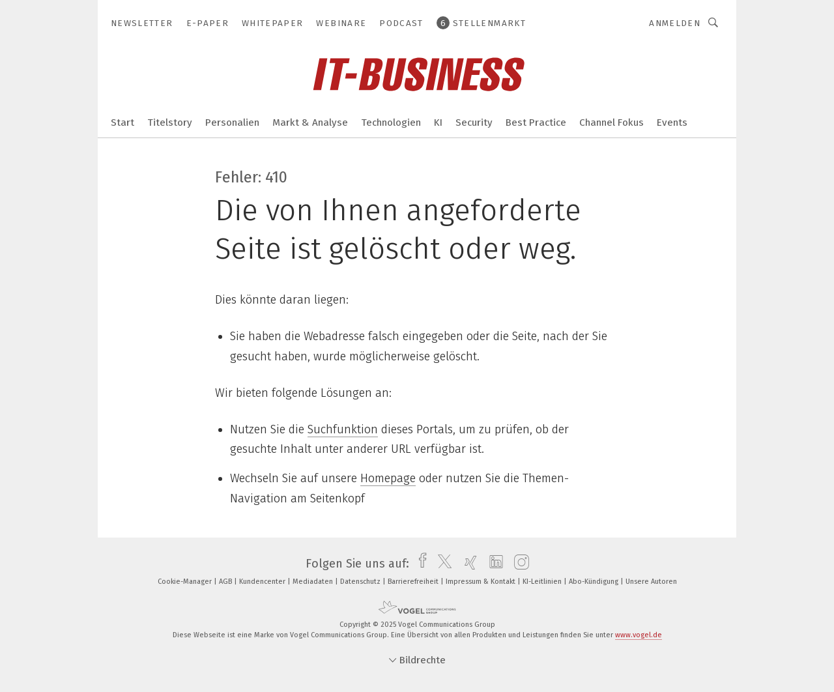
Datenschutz (361, 581)
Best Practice (536, 122)
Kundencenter (263, 581)
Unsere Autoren (651, 581)
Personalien (232, 122)
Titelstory (169, 122)
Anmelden (674, 23)
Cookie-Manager (186, 581)
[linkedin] (493, 563)
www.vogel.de (638, 635)
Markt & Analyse (310, 122)
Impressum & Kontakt (481, 581)
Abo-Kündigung (594, 581)
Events (672, 122)
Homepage (388, 478)
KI (438, 122)
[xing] (467, 563)
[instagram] (518, 563)
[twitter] (441, 563)
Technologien (391, 122)
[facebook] (419, 563)
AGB (226, 581)
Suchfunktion (343, 429)
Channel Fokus (611, 122)
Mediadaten (314, 581)
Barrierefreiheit (414, 581)
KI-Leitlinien (543, 581)
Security (474, 122)
